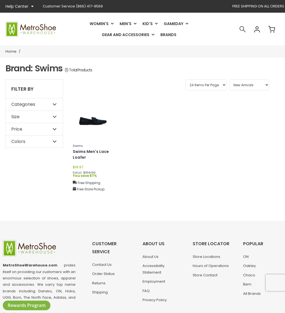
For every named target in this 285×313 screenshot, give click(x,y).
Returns (99, 283)
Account (257, 29)
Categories (23, 104)
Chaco (249, 275)
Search (242, 29)
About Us (150, 256)
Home (11, 51)
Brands (168, 34)
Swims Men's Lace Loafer (91, 154)
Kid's (147, 23)
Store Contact (205, 275)
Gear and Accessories (125, 34)
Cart (272, 29)
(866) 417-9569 (73, 6)
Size (15, 117)
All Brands (252, 293)
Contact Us (102, 264)
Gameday (173, 23)
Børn (247, 284)
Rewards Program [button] (26, 305)
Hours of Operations (211, 265)
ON (246, 256)
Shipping (100, 292)
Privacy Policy (154, 300)
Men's (125, 23)
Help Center (20, 6)
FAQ (146, 290)
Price (16, 129)
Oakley (249, 265)
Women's (99, 23)
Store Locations (206, 256)
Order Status (103, 273)
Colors (18, 141)
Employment (153, 281)
